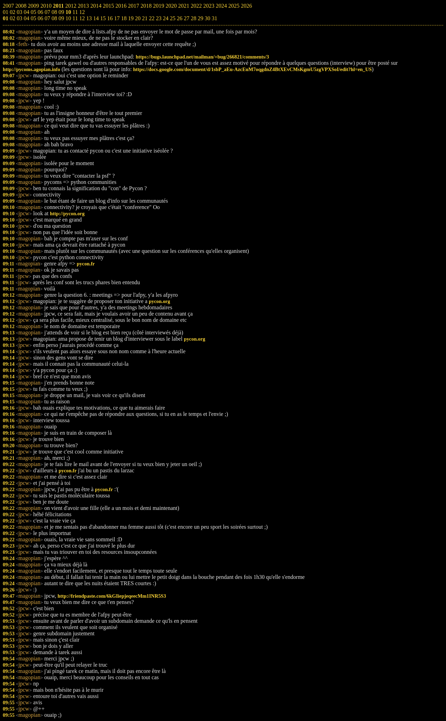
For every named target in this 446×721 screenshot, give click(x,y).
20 (137, 18)
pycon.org (159, 301)
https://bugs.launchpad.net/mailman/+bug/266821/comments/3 (202, 57)
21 (144, 18)
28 (193, 18)
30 (207, 18)
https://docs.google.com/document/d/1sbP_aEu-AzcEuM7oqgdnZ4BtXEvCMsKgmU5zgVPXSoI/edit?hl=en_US (252, 69)
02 (12, 18)
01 (5, 18)
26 (179, 18)
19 (130, 18)
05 (33, 18)
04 (26, 18)
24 (165, 18)
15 (103, 18)
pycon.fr (86, 263)
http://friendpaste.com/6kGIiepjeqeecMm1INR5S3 (111, 596)
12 (82, 18)
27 (186, 18)
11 (75, 18)
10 (68, 18)
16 (110, 18)
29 (200, 18)
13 (89, 18)
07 (47, 18)
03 (19, 18)
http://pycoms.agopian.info (31, 69)
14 (96, 18)
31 (214, 18)
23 (158, 18)
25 (172, 18)
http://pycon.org (67, 213)
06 (40, 18)
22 (151, 18)
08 (54, 18)
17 (117, 18)
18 (123, 18)
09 (61, 18)
